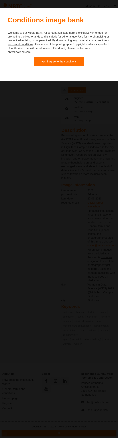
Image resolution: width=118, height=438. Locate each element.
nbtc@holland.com (19, 52)
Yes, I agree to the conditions (59, 61)
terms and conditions (20, 44)
